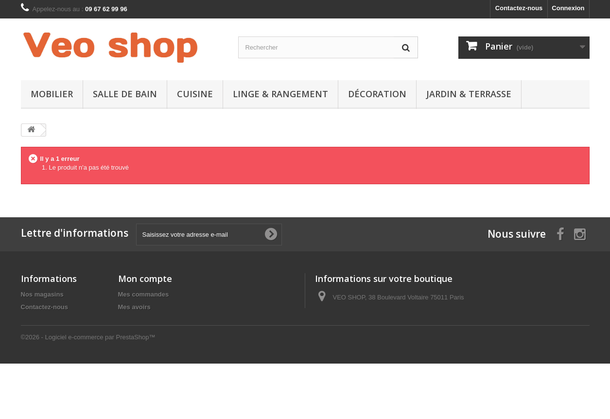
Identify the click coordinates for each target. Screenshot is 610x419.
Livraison (35, 319)
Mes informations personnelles (164, 332)
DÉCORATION (377, 94)
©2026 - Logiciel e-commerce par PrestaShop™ (88, 392)
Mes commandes (143, 294)
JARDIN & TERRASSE (468, 94)
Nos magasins (42, 294)
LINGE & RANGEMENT (280, 94)
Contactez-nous (519, 8)
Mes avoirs (134, 307)
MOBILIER (52, 94)
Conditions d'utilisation (56, 332)
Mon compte (145, 278)
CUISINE (195, 94)
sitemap (33, 357)
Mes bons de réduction (152, 345)
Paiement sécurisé (48, 345)
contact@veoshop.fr (384, 333)
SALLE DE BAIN (125, 94)
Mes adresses (138, 319)
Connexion (568, 8)
